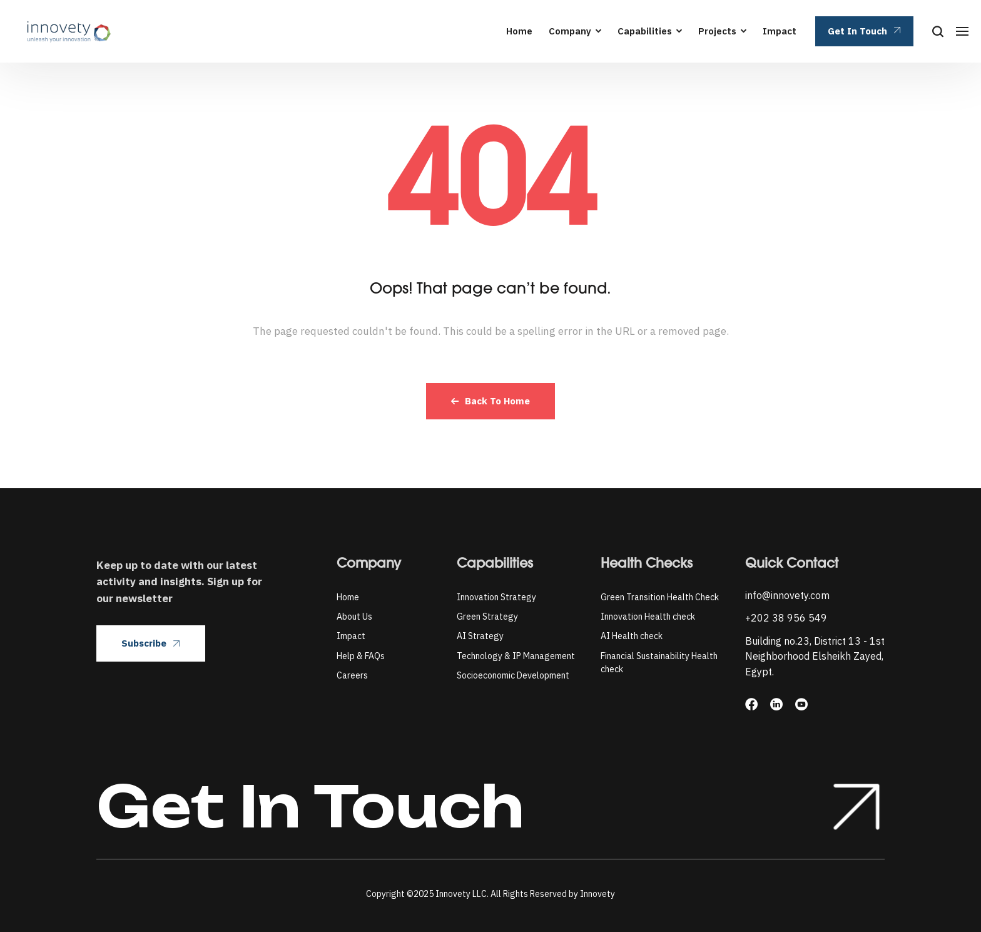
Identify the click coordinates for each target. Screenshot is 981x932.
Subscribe (150, 643)
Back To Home (490, 401)
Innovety (597, 893)
